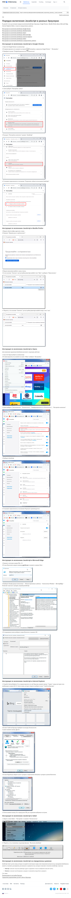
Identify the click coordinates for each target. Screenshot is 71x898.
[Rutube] (10, 889)
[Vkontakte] (5, 889)
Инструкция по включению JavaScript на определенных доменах (19, 40)
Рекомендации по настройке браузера (12, 875)
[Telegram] (3, 889)
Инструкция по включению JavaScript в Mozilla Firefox (16, 30)
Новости (57, 884)
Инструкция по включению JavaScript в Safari (14, 38)
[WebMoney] (11, 2)
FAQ (3, 16)
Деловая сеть (50, 884)
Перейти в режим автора (64, 15)
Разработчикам (64, 884)
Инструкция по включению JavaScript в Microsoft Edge (16, 34)
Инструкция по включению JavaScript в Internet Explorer (17, 36)
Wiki (10, 884)
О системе (5, 884)
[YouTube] (8, 889)
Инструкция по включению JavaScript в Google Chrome (16, 29)
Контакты (14, 884)
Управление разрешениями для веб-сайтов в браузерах (16, 877)
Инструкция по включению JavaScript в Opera (14, 32)
